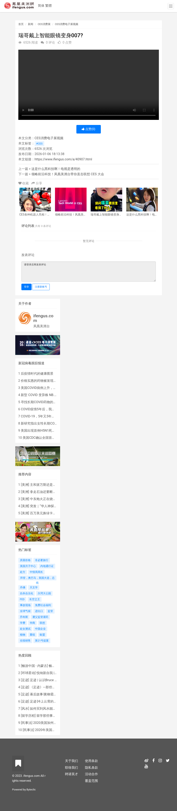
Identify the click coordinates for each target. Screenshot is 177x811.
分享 (37, 183)
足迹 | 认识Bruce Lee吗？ (48, 680)
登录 (26, 286)
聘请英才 (71, 774)
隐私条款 (91, 767)
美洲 (25, 485)
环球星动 (28, 673)
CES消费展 (44, 24)
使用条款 (91, 761)
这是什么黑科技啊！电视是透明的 (55, 169)
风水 (25, 708)
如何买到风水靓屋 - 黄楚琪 (49, 708)
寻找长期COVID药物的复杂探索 (43, 402)
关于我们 (71, 761)
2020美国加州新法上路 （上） (55, 723)
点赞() (88, 129)
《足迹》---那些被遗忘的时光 (51, 687)
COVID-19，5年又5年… (37, 416)
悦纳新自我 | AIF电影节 (53, 673)
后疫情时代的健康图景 (37, 373)
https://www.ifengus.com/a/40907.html (63, 159)
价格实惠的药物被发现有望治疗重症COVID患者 (55, 381)
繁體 (48, 6)
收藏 (24, 183)
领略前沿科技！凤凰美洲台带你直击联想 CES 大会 (67, 174)
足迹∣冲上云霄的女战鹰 (46, 701)
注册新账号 (41, 286)
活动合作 (91, 774)
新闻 (30, 24)
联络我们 (71, 767)
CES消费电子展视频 (66, 24)
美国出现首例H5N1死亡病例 (41, 430)
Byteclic (31, 789)
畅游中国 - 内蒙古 (34, 666)
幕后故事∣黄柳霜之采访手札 (50, 694)
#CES (39, 143)
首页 (21, 24)
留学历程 (28, 716)
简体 (41, 6)
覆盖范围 (91, 781)
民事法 (27, 723)
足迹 (25, 680)
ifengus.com (43, 318)
